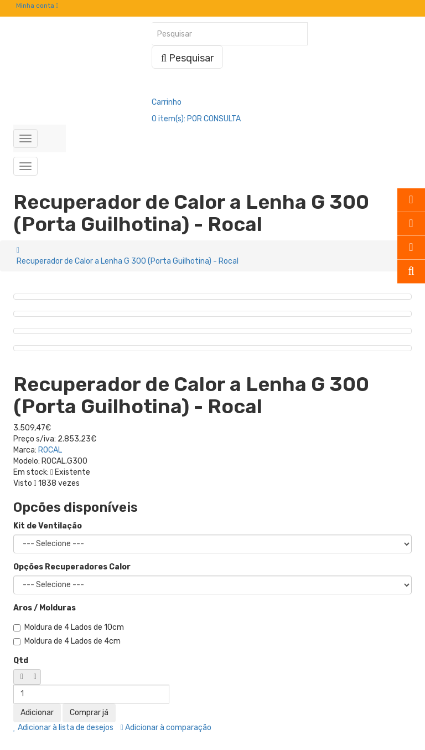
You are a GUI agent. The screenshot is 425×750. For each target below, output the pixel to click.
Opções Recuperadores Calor (72, 567)
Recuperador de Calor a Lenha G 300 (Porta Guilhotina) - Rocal (128, 261)
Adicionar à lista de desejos (63, 727)
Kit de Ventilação (47, 526)
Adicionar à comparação (166, 727)
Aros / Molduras (44, 608)
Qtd (20, 660)
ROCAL (50, 450)
